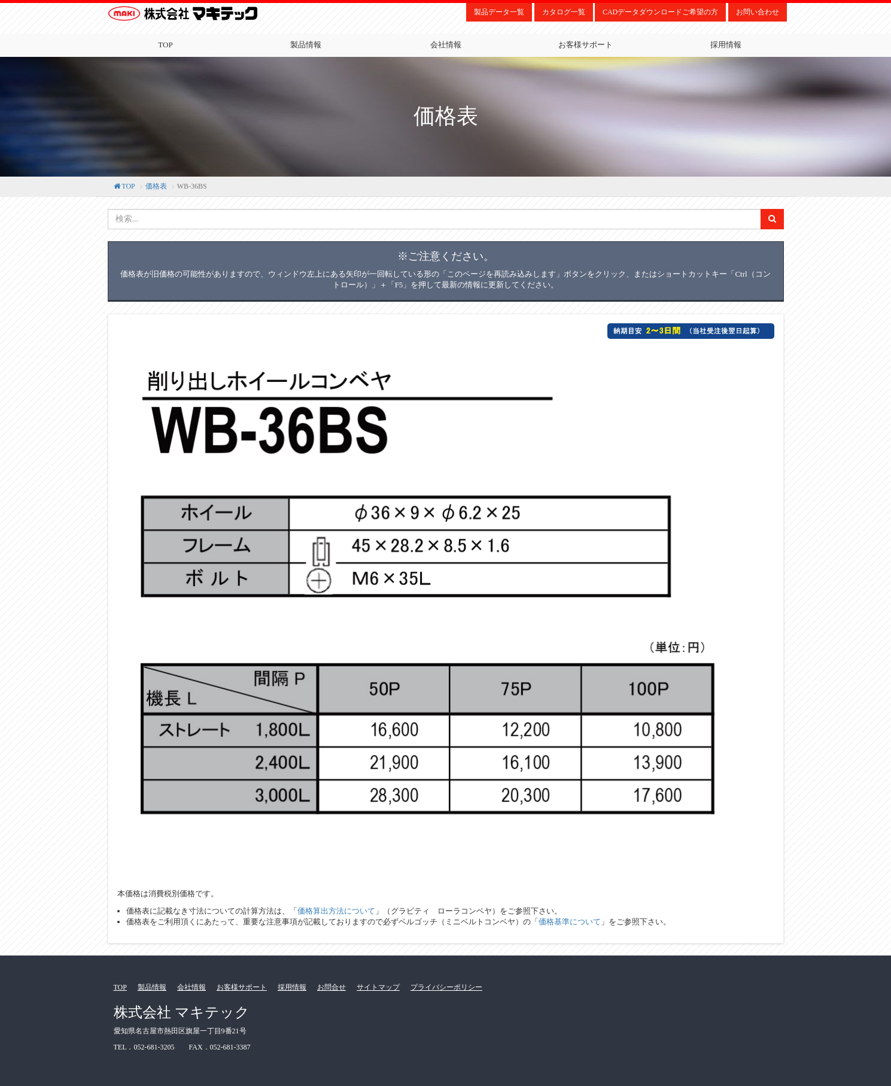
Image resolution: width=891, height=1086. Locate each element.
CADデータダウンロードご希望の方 (660, 12)
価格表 (156, 186)
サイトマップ (378, 987)
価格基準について (570, 921)
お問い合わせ (757, 12)
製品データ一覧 (499, 12)
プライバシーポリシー (446, 987)
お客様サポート (585, 44)
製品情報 (305, 44)
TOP (165, 44)
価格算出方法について (336, 910)
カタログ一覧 (563, 12)
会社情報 (445, 44)
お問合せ (331, 987)
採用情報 (725, 44)
